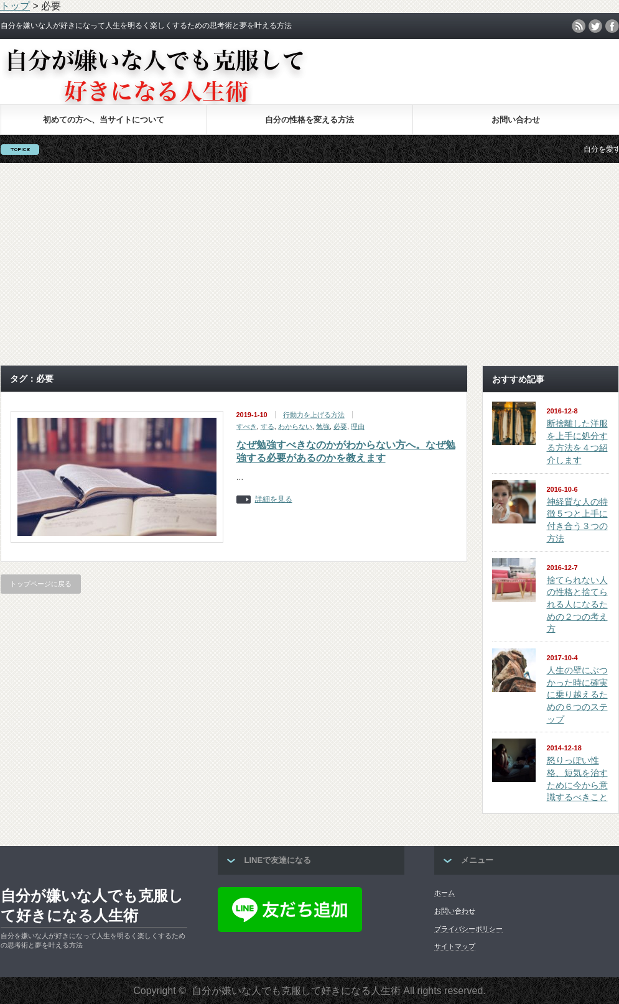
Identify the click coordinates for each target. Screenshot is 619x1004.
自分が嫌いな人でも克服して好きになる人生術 (92, 905)
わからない (295, 426)
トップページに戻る (41, 583)
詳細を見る (273, 499)
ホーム (444, 892)
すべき (246, 426)
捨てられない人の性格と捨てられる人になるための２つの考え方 (577, 604)
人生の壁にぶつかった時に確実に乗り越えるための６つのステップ (577, 694)
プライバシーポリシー (468, 929)
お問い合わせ (515, 119)
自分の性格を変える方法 (309, 119)
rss (578, 26)
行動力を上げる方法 (314, 414)
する (267, 426)
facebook (612, 26)
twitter (595, 26)
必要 (340, 426)
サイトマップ (454, 946)
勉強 (323, 426)
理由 (358, 426)
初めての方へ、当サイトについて (103, 119)
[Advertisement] (310, 264)
